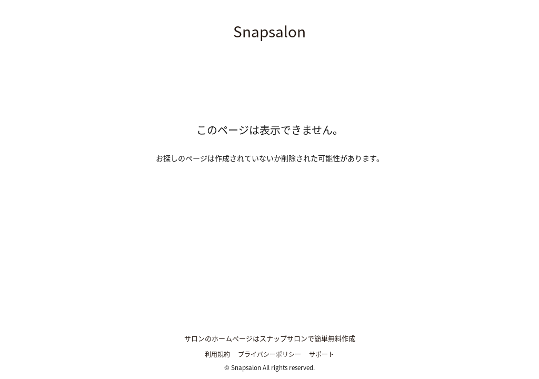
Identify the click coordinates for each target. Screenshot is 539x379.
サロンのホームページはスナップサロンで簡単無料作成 (269, 338)
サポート (321, 354)
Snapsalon (269, 31)
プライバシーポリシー (269, 354)
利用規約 (217, 354)
